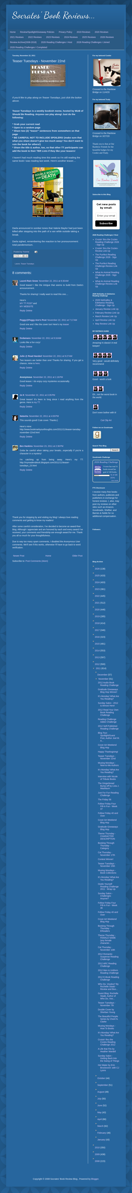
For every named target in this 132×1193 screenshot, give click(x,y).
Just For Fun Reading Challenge (108, 794)
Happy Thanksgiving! (108, 751)
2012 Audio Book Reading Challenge (108, 683)
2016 (97, 637)
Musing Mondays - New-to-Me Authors (108, 764)
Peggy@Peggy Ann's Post (33, 320)
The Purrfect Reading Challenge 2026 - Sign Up (106, 257)
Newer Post (18, 556)
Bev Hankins (26, 446)
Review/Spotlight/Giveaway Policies (37, 32)
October (101, 1078)
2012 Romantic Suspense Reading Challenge (108, 957)
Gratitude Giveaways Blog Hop (108, 828)
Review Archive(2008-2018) (23, 42)
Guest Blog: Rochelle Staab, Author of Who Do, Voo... (108, 996)
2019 (97, 616)
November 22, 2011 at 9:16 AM (46, 338)
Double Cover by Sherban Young (106, 1010)
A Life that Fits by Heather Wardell (107, 1050)
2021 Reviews (17, 37)
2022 (97, 596)
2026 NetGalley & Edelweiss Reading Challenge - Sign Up (105, 303)
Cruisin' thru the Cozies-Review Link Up (106, 249)
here (37, 363)
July (99, 1098)
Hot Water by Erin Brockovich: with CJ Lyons (108, 1068)
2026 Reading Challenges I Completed (28, 47)
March (100, 1126)
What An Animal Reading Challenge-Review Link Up (107, 284)
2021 (97, 603)
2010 (97, 1147)
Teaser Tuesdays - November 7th (106, 1004)
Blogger (94, 1179)
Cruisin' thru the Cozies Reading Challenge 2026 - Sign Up (107, 242)
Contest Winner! (105, 859)
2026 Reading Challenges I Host (56, 42)
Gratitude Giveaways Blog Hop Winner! (108, 690)
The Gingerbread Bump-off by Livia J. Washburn (108, 786)
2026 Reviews (107, 37)
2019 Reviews (83, 32)
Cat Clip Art (106, 420)
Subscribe (106, 223)
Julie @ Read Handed (31, 356)
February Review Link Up (107, 313)
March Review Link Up (106, 316)
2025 (97, 575)
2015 (97, 644)
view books (114, 480)
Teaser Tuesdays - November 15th (106, 864)
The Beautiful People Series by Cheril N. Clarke (108, 1019)
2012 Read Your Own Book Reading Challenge (108, 712)
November (103, 679)
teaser (66, 324)
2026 (97, 568)
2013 (97, 657)
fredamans (25, 338)
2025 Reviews (89, 37)
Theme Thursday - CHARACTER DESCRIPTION (106, 836)
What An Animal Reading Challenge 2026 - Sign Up (107, 275)
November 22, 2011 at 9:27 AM (57, 356)
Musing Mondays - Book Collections (107, 871)
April (99, 1119)
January (101, 1139)
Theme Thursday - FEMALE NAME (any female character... (107, 939)
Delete (29, 310)
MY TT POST (26, 303)
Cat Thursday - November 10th (106, 948)
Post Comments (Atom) (37, 561)
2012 (97, 664)
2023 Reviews (53, 37)
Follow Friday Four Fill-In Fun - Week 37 (107, 806)
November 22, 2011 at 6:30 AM (53, 281)
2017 (97, 630)
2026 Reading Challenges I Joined (93, 42)
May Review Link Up (105, 323)
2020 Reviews (101, 32)
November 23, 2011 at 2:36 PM (48, 446)
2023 (97, 589)
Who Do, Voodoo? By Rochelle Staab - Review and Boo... (108, 987)
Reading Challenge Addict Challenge (107, 720)
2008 (97, 1161)
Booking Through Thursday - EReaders (106, 928)
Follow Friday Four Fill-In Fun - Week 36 (107, 905)
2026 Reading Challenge (106, 462)
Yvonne (106, 466)
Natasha (24, 416)
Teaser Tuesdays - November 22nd (107, 757)
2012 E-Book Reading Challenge (108, 978)
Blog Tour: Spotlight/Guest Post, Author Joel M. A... (109, 737)
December (102, 674)
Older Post (77, 556)
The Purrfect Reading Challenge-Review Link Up (106, 266)
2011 (98, 668)
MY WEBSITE (26, 306)
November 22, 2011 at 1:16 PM (48, 377)
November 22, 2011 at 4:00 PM (44, 416)
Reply (22, 310)
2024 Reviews (71, 37)
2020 (97, 609)
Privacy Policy (65, 32)
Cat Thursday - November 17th (106, 853)
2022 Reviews (35, 37)
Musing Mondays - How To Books (106, 1027)
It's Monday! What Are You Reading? (108, 697)
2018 (97, 623)
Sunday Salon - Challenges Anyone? (105, 896)
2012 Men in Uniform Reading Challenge (108, 971)
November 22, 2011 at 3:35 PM (40, 395)
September (103, 1085)
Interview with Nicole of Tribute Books (108, 777)
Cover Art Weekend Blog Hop (107, 746)
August (101, 1092)
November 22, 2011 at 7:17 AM (62, 320)
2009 (97, 1154)
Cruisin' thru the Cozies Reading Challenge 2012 (106, 1042)
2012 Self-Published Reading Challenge (108, 727)
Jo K (22, 395)
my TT (37, 402)
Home (13, 32)
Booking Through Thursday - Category (106, 845)
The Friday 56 (104, 799)
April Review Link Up (105, 320)
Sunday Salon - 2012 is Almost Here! (108, 704)
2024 (97, 582)
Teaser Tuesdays (27, 264)
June (100, 1105)
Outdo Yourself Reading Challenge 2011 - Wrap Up (108, 886)
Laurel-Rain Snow (29, 281)
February (102, 1133)
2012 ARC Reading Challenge (107, 964)
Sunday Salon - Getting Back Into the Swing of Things (108, 1058)
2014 (97, 650)
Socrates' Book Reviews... (53, 15)
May (99, 1112)
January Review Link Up (107, 309)
